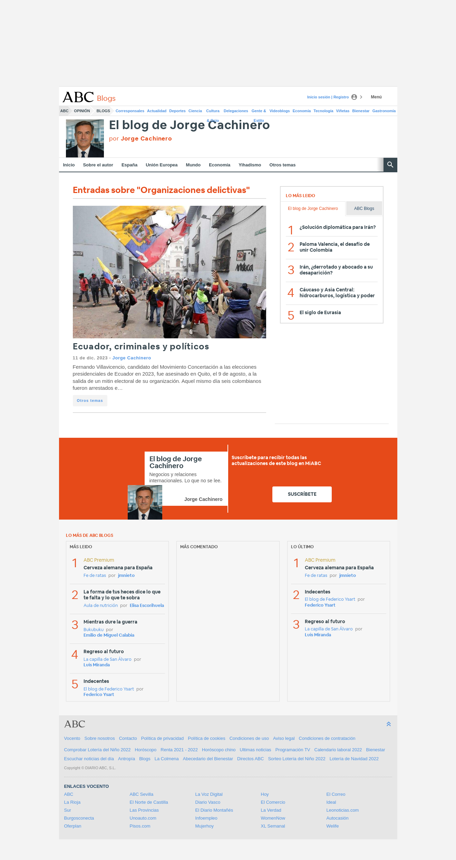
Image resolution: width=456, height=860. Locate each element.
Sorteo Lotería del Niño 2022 (296, 758)
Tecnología (323, 111)
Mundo (193, 164)
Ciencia (195, 111)
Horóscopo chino (219, 749)
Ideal (331, 802)
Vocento (72, 738)
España (129, 164)
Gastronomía (384, 111)
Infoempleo (206, 818)
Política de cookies (206, 738)
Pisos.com (140, 826)
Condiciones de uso (249, 738)
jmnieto (126, 575)
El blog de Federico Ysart (109, 689)
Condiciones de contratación (327, 738)
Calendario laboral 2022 (338, 749)
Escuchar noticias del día (89, 758)
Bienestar (361, 111)
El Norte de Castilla (149, 802)
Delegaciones (236, 111)
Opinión (82, 111)
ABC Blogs (364, 208)
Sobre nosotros (100, 738)
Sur (67, 810)
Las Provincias (144, 810)
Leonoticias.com (343, 810)
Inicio (69, 164)
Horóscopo (145, 749)
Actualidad (156, 111)
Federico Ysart (99, 695)
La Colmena (167, 758)
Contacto (128, 738)
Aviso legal (284, 738)
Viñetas (343, 111)
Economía (302, 111)
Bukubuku (94, 630)
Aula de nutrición (101, 605)
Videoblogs (280, 111)
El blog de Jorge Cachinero (190, 125)
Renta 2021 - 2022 (179, 749)
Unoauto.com (143, 818)
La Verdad (271, 810)
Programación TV (292, 749)
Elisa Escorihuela (147, 605)
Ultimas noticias (255, 749)
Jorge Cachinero (132, 357)
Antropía (126, 758)
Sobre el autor (98, 164)
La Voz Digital (209, 794)
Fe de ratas (95, 575)
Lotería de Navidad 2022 (354, 758)
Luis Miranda (97, 665)
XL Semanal (273, 826)
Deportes (177, 111)
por (140, 139)
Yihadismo (250, 164)
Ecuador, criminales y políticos (141, 346)
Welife (333, 826)
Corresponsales (130, 111)
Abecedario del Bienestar (208, 758)
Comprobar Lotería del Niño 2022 (97, 749)
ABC (64, 111)
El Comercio (273, 802)
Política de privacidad (162, 738)
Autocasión (338, 818)
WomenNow (273, 818)
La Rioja (72, 802)
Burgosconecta (79, 818)
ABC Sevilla (142, 794)
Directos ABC (250, 758)
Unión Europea (161, 164)
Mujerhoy (204, 826)
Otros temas (283, 164)
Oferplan (72, 826)
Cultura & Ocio (213, 112)
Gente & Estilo (259, 112)
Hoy (265, 794)
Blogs (103, 111)
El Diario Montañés (214, 810)
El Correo (336, 794)
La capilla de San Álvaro (108, 659)
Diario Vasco (208, 802)
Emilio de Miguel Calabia (109, 635)
